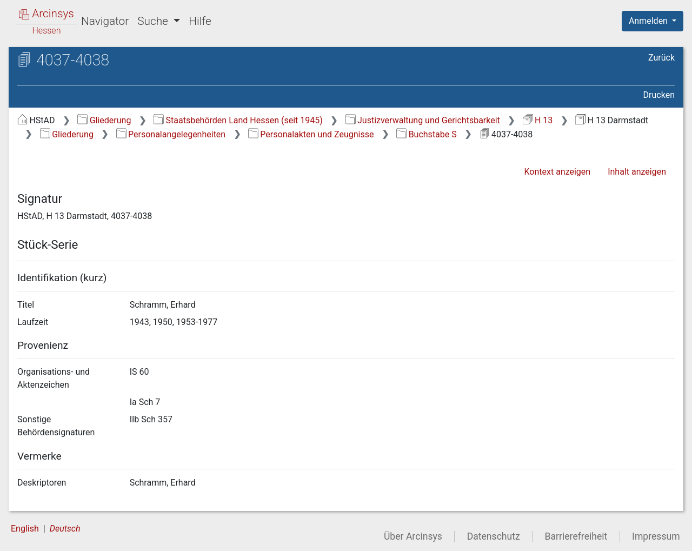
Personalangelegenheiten (171, 134)
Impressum (656, 536)
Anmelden (649, 21)
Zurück (661, 57)
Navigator (105, 21)
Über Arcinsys (413, 536)
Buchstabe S (426, 134)
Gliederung (104, 120)
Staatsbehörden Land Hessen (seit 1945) (238, 120)
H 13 (538, 120)
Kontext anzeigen (557, 172)
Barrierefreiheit (576, 536)
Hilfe (200, 21)
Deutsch (65, 528)
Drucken (659, 95)
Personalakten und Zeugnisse (311, 134)
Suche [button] (154, 21)
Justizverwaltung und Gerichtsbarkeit (422, 120)
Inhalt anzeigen (637, 172)
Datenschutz (493, 536)
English (25, 528)
